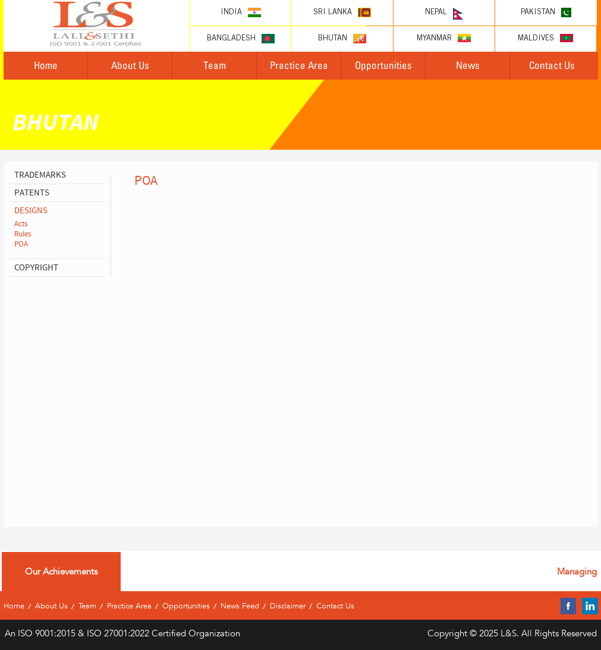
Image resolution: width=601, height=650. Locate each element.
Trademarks (40, 175)
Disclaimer (288, 606)
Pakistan (546, 12)
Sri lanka (342, 12)
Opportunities (383, 65)
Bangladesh (241, 38)
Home (46, 65)
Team (214, 65)
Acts (20, 224)
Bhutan (342, 38)
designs (31, 210)
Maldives (545, 38)
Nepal (444, 14)
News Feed (240, 606)
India (241, 12)
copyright (36, 267)
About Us (130, 65)
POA (21, 244)
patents (31, 192)
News (468, 65)
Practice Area (299, 65)
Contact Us (552, 65)
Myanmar (444, 38)
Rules (22, 234)
